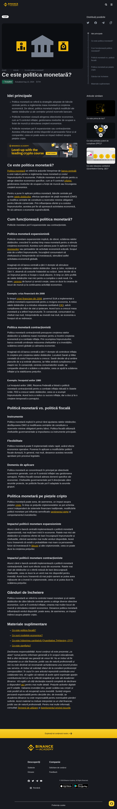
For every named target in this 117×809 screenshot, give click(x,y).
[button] (111, 4)
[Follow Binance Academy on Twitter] (33, 781)
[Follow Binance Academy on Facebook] (29, 781)
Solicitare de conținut (57, 768)
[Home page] (11, 4)
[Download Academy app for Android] (80, 786)
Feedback (53, 772)
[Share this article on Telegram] (103, 22)
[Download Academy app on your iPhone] (66, 786)
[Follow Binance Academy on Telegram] (37, 781)
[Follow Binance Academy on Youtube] (41, 781)
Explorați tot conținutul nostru (58, 733)
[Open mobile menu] (111, 5)
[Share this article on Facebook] (95, 22)
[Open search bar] (105, 5)
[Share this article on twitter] (88, 22)
